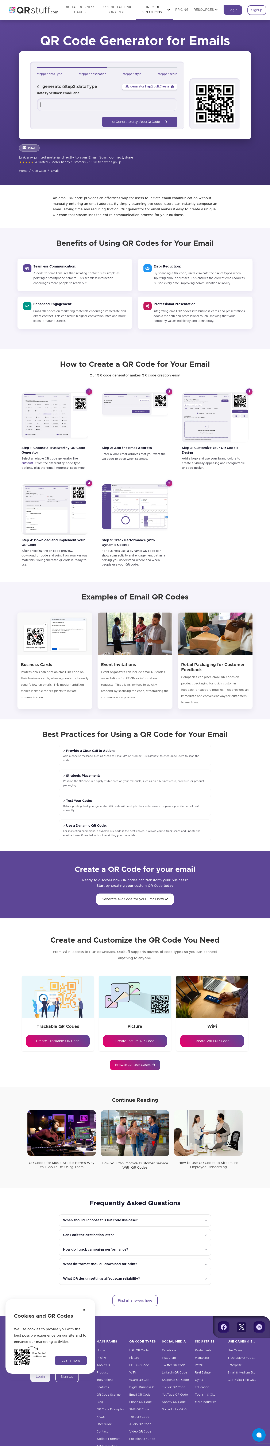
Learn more (71, 1360)
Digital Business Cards (144, 1387)
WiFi (132, 1372)
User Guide (104, 1424)
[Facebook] (224, 1327)
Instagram (169, 1357)
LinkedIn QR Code (174, 1372)
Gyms (199, 1380)
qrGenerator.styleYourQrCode (139, 122)
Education (202, 1387)
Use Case (39, 170)
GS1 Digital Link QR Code (245, 1380)
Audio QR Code (140, 1424)
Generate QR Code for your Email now (135, 899)
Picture (134, 1357)
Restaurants (203, 1350)
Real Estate (203, 1372)
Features (103, 1387)
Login (232, 10)
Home (23, 170)
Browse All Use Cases (135, 1065)
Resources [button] (206, 9)
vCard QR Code (140, 1380)
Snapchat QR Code (175, 1380)
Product (102, 1372)
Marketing (202, 1357)
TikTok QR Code (173, 1387)
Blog (100, 1402)
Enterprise (235, 1365)
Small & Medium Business (245, 1372)
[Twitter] (241, 1327)
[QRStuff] (27, 463)
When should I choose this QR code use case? (100, 1220)
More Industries (205, 1402)
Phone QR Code (140, 1402)
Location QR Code (142, 1439)
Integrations (105, 1380)
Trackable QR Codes (242, 1357)
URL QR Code (138, 1350)
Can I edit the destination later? (88, 1235)
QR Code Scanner (109, 1394)
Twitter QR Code (173, 1365)
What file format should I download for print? (100, 1264)
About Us (103, 1365)
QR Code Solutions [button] (156, 9)
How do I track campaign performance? (95, 1249)
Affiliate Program (108, 1439)
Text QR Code (139, 1416)
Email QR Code (139, 1394)
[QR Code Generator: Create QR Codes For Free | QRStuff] (31, 10)
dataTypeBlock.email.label (58, 93)
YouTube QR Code (175, 1394)
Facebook (169, 1350)
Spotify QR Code (174, 1402)
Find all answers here (135, 1300)
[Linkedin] (259, 1327)
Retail (198, 1365)
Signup (256, 10)
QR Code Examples (110, 1409)
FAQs (101, 1416)
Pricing (182, 9)
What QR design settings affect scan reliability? (101, 1278)
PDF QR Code (139, 1365)
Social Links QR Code (177, 1409)
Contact (102, 1431)
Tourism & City (205, 1394)
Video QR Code (140, 1431)
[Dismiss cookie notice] (84, 1310)
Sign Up (67, 1376)
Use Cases (235, 1350)
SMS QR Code (139, 1409)
